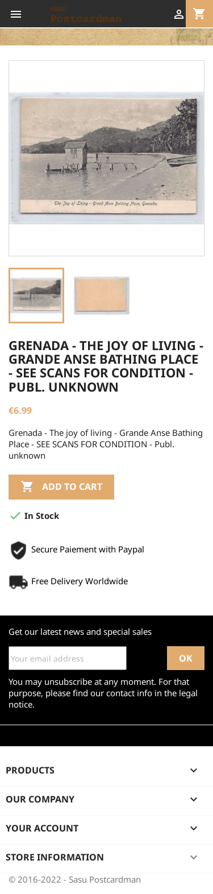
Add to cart (61, 487)
